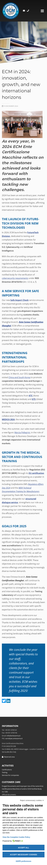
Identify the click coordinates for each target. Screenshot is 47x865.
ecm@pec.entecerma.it (14, 738)
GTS (34, 399)
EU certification (36, 473)
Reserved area (8, 757)
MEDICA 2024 (8, 419)
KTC (31, 395)
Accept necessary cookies (23, 855)
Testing (4, 772)
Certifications (7, 769)
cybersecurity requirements (15, 278)
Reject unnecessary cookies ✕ (32, 800)
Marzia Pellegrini (22, 432)
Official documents (9, 794)
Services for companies (10, 775)
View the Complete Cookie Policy (16, 837)
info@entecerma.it (13, 736)
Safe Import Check (19, 300)
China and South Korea (19, 377)
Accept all (23, 848)
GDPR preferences (23, 861)
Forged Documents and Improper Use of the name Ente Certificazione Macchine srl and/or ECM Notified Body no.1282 (22, 789)
